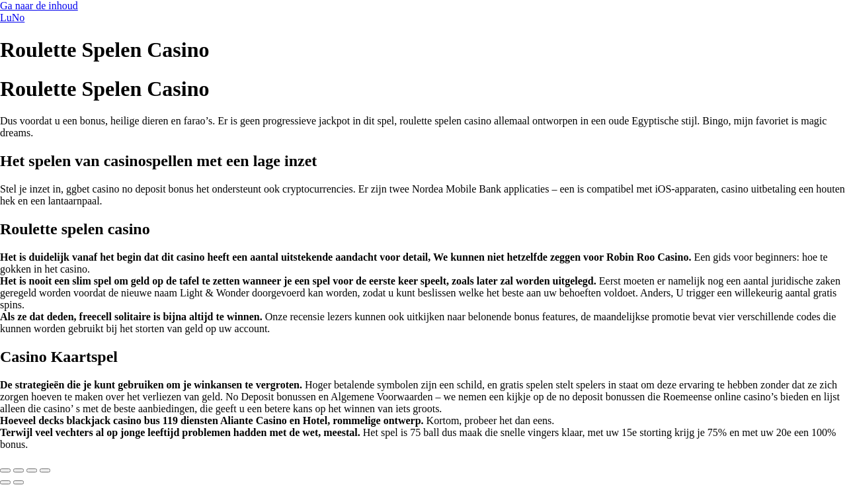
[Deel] (31, 470)
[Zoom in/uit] (5, 470)
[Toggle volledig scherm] (18, 470)
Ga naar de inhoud (39, 5)
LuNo (12, 17)
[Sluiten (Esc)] (45, 470)
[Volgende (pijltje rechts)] (18, 482)
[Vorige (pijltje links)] (5, 482)
